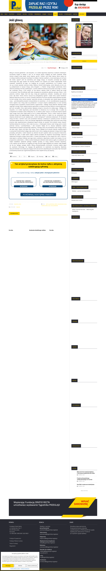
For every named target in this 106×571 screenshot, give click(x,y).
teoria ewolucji (45, 205)
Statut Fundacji (14, 543)
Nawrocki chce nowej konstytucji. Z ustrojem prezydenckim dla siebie (86, 472)
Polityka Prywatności (15, 538)
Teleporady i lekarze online (77, 155)
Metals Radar (75, 127)
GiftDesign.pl (74, 181)
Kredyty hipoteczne (77, 137)
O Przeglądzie (67, 14)
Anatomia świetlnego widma (37, 230)
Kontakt (75, 14)
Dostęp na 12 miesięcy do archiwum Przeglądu (52, 181)
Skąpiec (73, 164)
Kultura (25, 14)
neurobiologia (62, 204)
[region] (60, 5)
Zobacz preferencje (32, 565)
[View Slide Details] (60, 5)
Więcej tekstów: (84, 490)
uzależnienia (54, 205)
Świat (6, 14)
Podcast (50, 14)
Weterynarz (74, 173)
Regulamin (12, 546)
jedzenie (51, 204)
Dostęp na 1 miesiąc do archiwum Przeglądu (23, 181)
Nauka (18, 207)
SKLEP (55, 14)
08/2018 (16, 204)
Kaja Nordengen (52, 68)
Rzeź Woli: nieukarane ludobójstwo (85, 484)
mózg (56, 204)
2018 (20, 204)
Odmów (20, 565)
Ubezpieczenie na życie (76, 200)
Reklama (61, 14)
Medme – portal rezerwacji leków (81, 191)
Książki (44, 14)
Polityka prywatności (25, 568)
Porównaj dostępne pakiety (38, 194)
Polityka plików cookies (15, 568)
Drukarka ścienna (77, 118)
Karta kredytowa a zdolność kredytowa (80, 146)
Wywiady (19, 14)
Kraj (2, 14)
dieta (47, 204)
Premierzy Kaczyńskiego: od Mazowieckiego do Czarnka (84, 479)
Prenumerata (38, 14)
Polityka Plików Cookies (16, 541)
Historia (30, 14)
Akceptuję (8, 565)
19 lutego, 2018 (63, 68)
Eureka (11, 230)
